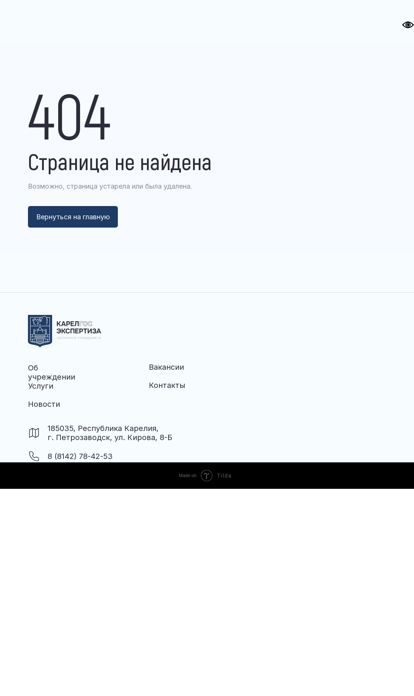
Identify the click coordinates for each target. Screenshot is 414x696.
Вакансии (166, 367)
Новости (44, 404)
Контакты (167, 385)
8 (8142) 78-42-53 (80, 456)
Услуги (40, 386)
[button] (256, 20)
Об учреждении (51, 372)
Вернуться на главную (73, 217)
